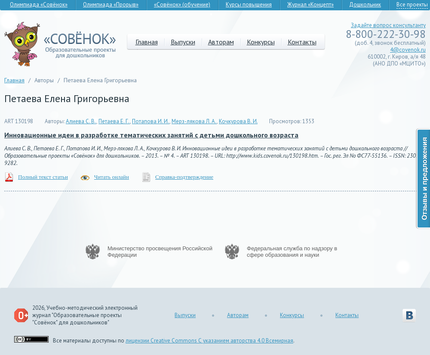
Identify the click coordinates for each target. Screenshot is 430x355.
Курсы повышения (249, 4)
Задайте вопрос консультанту (388, 25)
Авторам (221, 41)
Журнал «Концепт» (310, 4)
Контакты (302, 41)
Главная (146, 41)
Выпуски (183, 41)
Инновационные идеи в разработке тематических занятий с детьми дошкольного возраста (151, 135)
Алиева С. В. (81, 121)
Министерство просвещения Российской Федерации (160, 251)
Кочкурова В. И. (238, 121)
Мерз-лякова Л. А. (194, 121)
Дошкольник (365, 4)
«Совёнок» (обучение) (182, 4)
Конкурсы (261, 41)
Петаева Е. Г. (114, 121)
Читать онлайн (111, 177)
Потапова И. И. (150, 121)
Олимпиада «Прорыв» (110, 4)
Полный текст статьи (43, 177)
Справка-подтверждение (184, 177)
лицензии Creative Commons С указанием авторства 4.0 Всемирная (209, 340)
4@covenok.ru (408, 49)
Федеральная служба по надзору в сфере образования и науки (292, 251)
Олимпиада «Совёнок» (39, 4)
